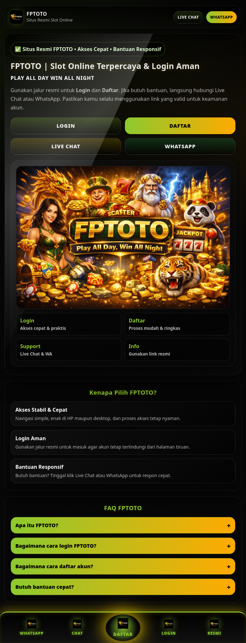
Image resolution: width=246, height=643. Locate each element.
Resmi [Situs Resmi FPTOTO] (214, 628)
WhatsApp (221, 17)
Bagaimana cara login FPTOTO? (55, 545)
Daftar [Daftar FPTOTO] (123, 627)
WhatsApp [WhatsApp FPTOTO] (32, 628)
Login (66, 125)
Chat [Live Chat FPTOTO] (77, 628)
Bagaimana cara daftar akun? (54, 566)
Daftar (180, 125)
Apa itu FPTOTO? (36, 525)
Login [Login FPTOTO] (168, 628)
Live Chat (188, 17)
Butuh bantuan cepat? (44, 586)
